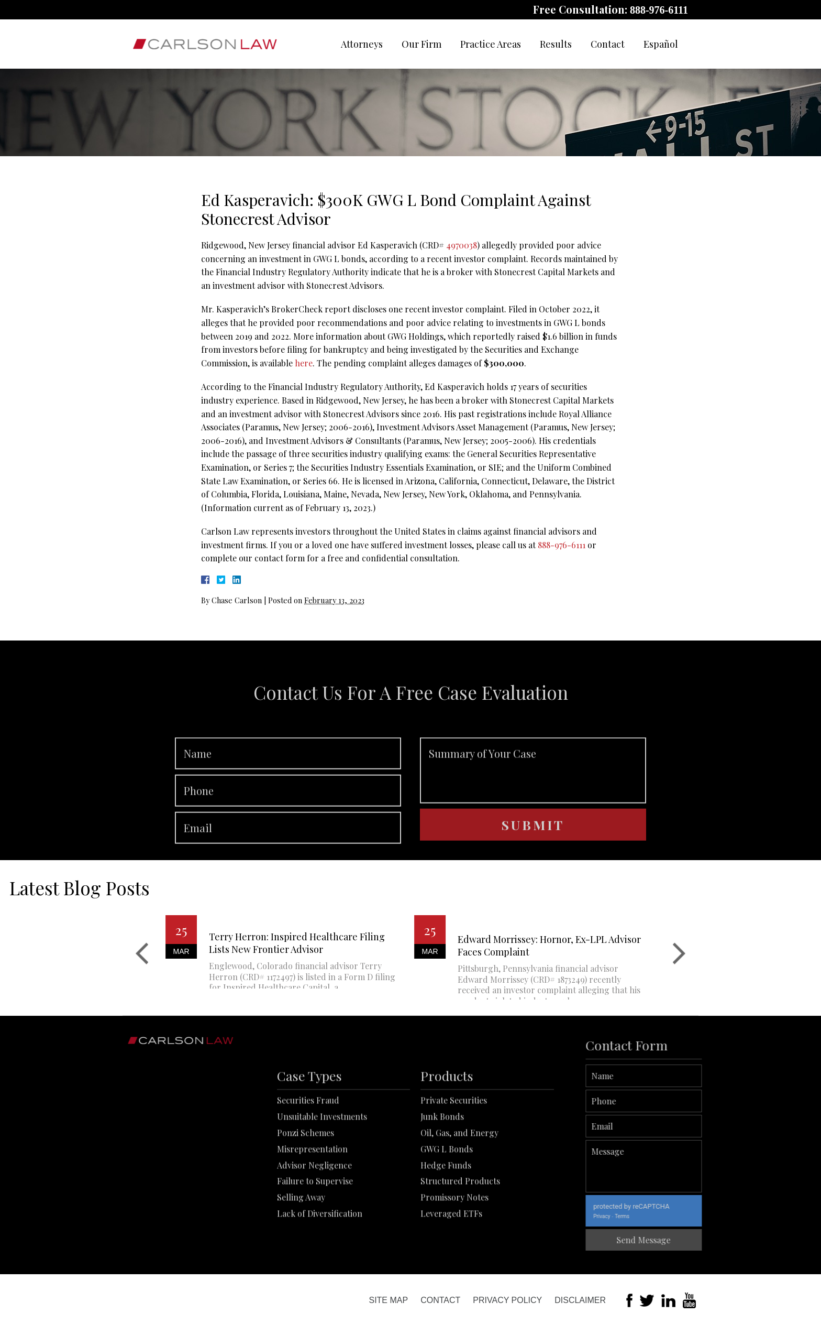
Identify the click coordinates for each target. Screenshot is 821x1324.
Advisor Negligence (314, 1215)
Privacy (637, 1216)
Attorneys (362, 44)
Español (661, 44)
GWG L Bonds (446, 1199)
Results (556, 44)
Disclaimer (580, 1300)
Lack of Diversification (319, 1264)
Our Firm (421, 44)
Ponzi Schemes (305, 1183)
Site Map (388, 1300)
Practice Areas (490, 44)
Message (679, 1166)
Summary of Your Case (533, 804)
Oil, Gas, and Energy (459, 1183)
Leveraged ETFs (451, 1264)
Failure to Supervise (315, 1232)
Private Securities (453, 1151)
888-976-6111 (659, 10)
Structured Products (460, 1232)
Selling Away (301, 1248)
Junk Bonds (442, 1167)
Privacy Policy (507, 1300)
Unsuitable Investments (322, 1167)
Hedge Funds (445, 1215)
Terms (657, 1216)
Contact (608, 44)
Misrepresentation (312, 1199)
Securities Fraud (308, 1151)
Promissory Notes (454, 1248)
